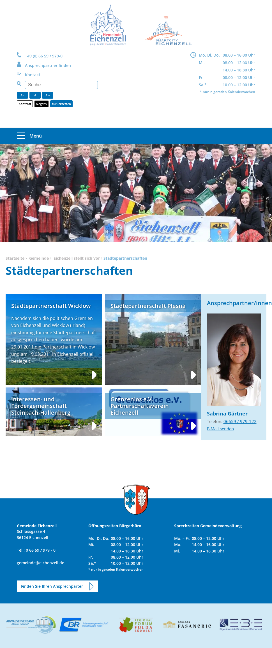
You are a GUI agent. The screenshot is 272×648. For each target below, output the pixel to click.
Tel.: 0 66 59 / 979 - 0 (36, 550)
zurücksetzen (61, 104)
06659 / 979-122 (240, 421)
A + (47, 95)
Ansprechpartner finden (48, 65)
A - (22, 95)
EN (252, 61)
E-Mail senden (220, 428)
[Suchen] (61, 85)
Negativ (41, 104)
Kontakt (32, 74)
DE (245, 61)
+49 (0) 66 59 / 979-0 (44, 56)
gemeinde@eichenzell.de (40, 562)
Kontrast (25, 104)
